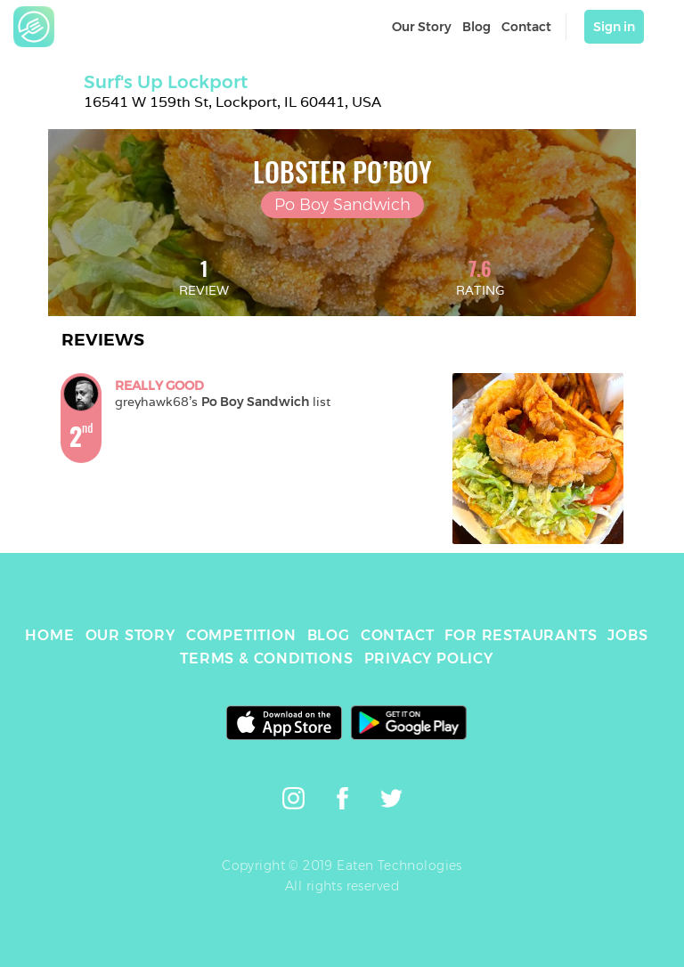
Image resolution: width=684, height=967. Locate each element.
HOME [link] (49, 635)
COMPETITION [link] (241, 635)
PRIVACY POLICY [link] (428, 658)
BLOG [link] (328, 635)
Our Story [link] (422, 27)
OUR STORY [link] (130, 635)
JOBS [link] (627, 635)
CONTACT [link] (398, 635)
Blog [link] (476, 27)
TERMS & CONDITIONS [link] (266, 658)
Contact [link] (526, 27)
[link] (33, 26)
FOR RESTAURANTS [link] (520, 635)
